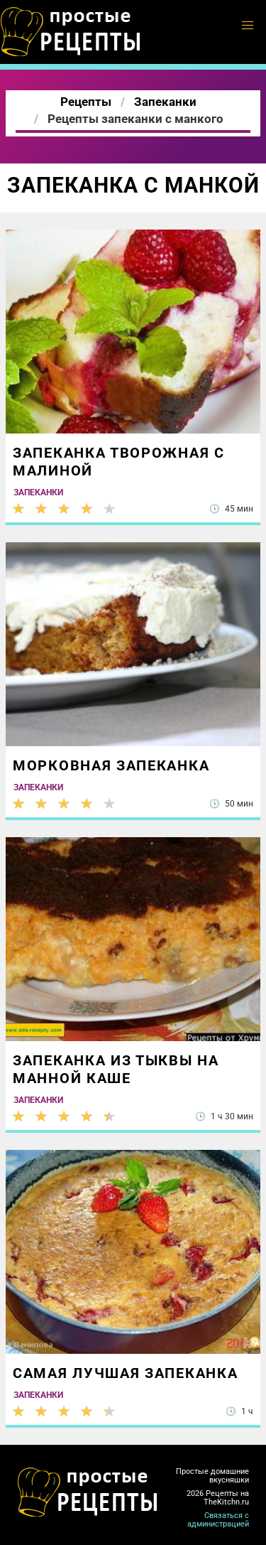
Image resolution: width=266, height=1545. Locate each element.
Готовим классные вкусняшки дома (88, 1492)
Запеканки (38, 492)
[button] (247, 25)
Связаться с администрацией (218, 1520)
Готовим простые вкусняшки (71, 32)
